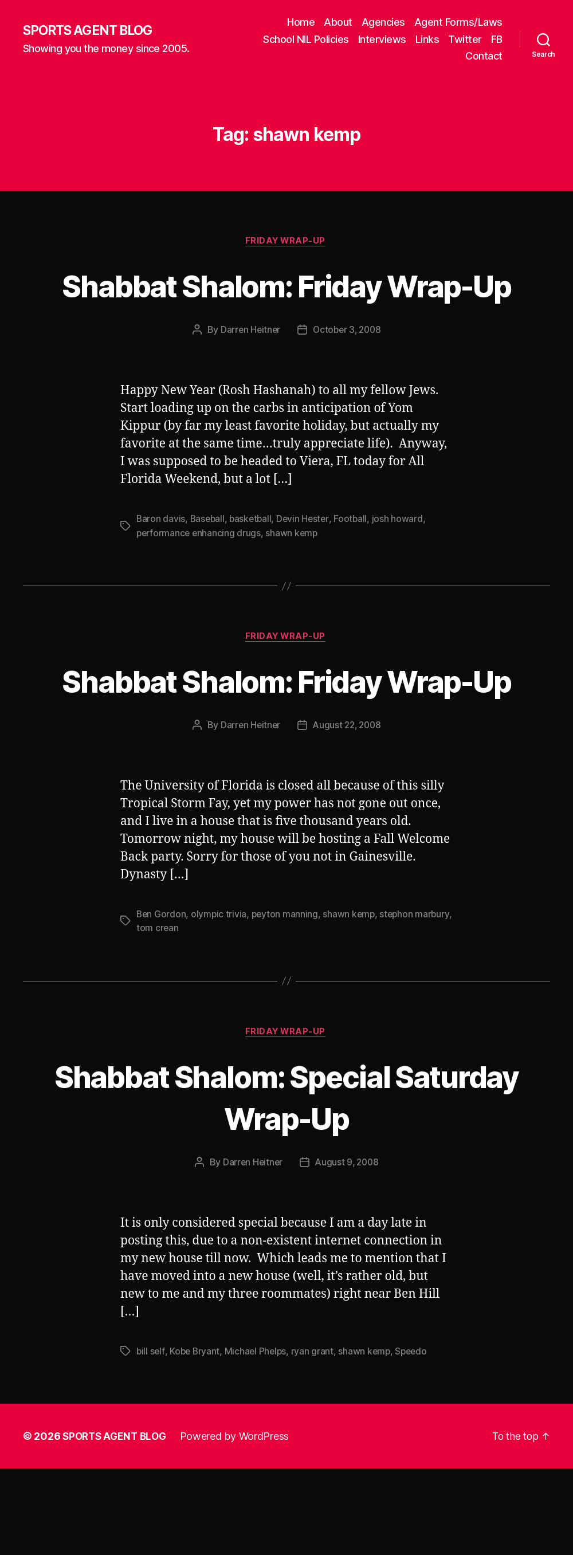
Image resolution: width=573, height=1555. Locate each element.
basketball (253, 562)
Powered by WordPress (240, 1523)
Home (301, 22)
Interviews (382, 39)
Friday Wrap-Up (286, 242)
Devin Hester (307, 562)
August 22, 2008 (347, 810)
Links (427, 39)
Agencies (383, 22)
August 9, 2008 (347, 1249)
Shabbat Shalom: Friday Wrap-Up (286, 307)
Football (355, 562)
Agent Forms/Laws (458, 22)
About (338, 22)
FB (497, 39)
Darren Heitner (248, 373)
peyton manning (286, 1000)
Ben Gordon (161, 1000)
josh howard (402, 562)
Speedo (416, 1437)
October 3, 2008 (347, 373)
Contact (484, 56)
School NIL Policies (306, 39)
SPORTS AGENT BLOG (92, 30)
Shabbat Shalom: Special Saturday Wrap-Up (286, 1183)
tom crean (197, 1013)
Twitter (465, 39)
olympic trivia (220, 1000)
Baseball (209, 562)
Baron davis (161, 562)
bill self (151, 1437)
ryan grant (316, 1437)
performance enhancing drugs (200, 576)
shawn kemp (294, 576)
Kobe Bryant (196, 1437)
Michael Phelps (258, 1437)
